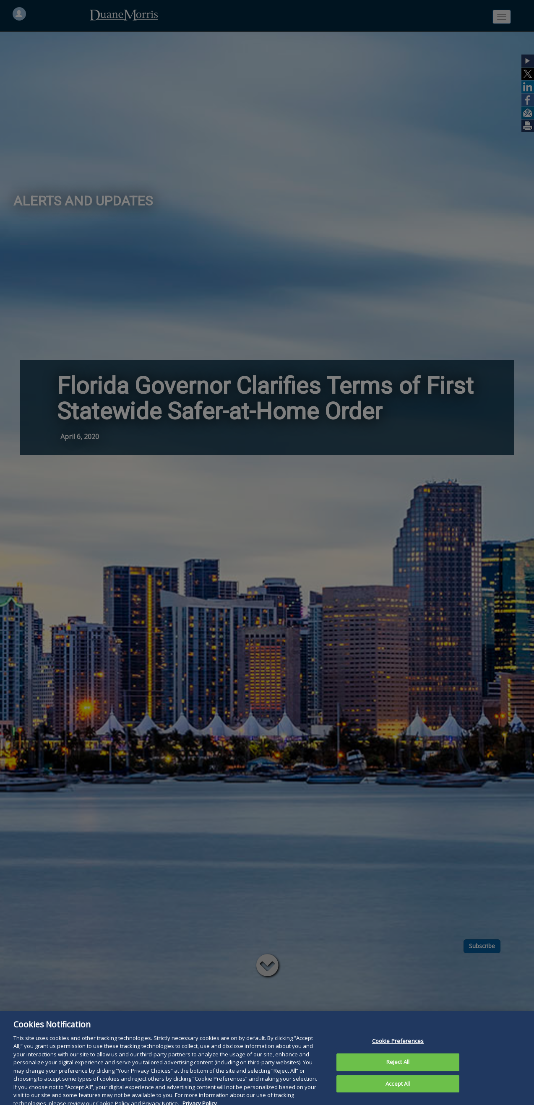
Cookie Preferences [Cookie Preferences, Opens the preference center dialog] (398, 1045)
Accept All (398, 1088)
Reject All (397, 1066)
